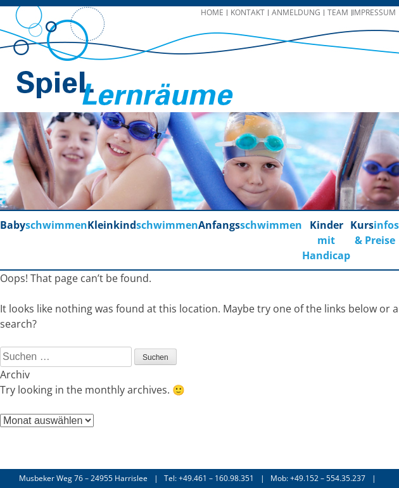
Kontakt (248, 12)
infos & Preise (374, 232)
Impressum (374, 12)
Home (212, 12)
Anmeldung (296, 12)
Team (337, 12)
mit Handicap (326, 240)
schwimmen (43, 225)
